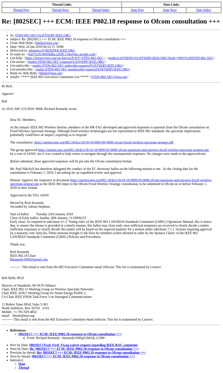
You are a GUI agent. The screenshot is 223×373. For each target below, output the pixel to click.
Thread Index (101, 10)
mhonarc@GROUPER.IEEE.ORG (52, 50)
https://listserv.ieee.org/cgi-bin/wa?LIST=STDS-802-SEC (64, 58)
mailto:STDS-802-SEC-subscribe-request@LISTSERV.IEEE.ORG (77, 65)
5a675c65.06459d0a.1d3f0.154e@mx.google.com (61, 54)
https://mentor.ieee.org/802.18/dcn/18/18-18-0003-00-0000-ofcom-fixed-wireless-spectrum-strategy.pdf (103, 142)
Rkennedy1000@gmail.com (29, 259)
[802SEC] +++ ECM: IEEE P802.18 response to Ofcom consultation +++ (70, 334)
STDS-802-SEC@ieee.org (109, 77)
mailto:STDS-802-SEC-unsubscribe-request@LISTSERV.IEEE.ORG (82, 69)
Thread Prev (21, 10)
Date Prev (137, 10)
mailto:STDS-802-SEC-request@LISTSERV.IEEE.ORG (66, 62)
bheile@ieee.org (47, 43)
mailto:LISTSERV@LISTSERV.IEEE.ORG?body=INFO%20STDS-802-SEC (161, 58)
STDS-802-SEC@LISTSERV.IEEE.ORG (43, 35)
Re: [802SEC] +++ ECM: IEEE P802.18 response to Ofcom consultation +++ (84, 349)
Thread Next (60, 10)
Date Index (203, 10)
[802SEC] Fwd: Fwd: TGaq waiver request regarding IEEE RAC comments (83, 345)
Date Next (170, 10)
